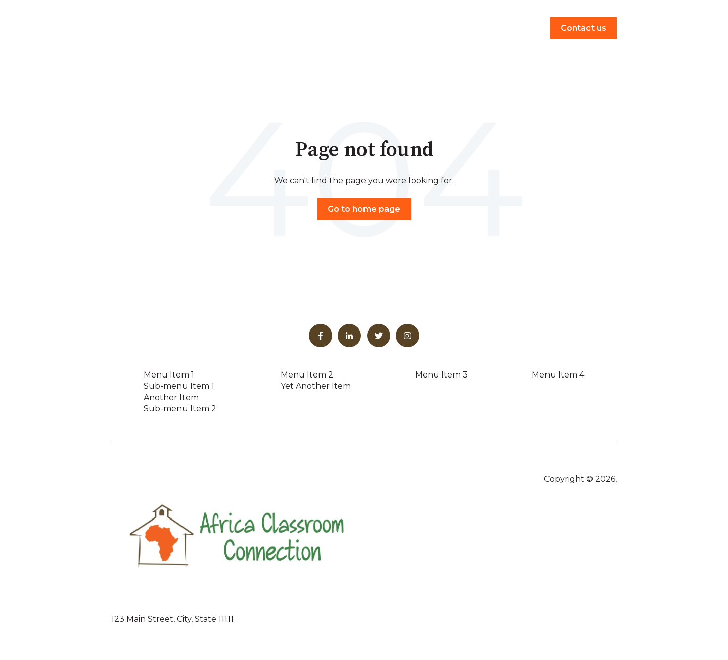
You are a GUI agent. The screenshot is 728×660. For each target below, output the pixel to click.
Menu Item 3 (441, 375)
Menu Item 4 (558, 375)
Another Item (171, 397)
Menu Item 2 (307, 375)
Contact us (583, 28)
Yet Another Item (316, 386)
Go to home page (364, 209)
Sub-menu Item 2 (180, 408)
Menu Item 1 (169, 375)
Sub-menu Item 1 (179, 386)
